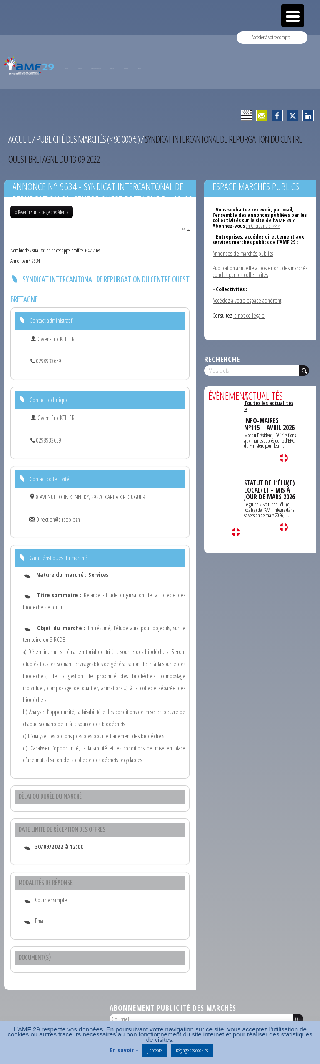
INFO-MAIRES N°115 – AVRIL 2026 (269, 422)
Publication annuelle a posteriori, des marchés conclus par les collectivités (260, 271)
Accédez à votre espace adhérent (246, 300)
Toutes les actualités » (268, 405)
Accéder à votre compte (271, 37)
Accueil (19, 139)
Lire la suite (236, 532)
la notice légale (249, 315)
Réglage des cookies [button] (192, 1050)
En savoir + (124, 1050)
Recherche (222, 359)
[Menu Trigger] (292, 15)
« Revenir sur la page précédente (41, 212)
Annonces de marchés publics (242, 253)
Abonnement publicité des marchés (173, 1008)
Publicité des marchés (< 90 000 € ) (88, 139)
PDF (185, 228)
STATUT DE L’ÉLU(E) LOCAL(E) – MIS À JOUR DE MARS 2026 (269, 488)
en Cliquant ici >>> (263, 225)
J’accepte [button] (155, 1050)
